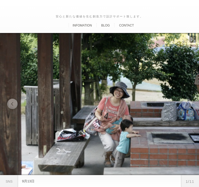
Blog (105, 25)
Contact (126, 25)
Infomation (82, 25)
